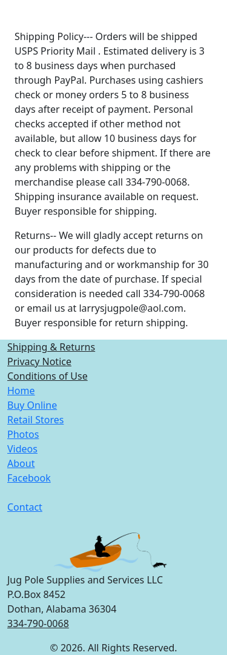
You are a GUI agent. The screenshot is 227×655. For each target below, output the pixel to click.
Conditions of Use (47, 376)
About (21, 463)
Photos (23, 434)
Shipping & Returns (51, 347)
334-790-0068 (38, 623)
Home (21, 390)
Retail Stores (35, 419)
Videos (22, 448)
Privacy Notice (39, 361)
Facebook (29, 478)
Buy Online (32, 405)
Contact (24, 507)
